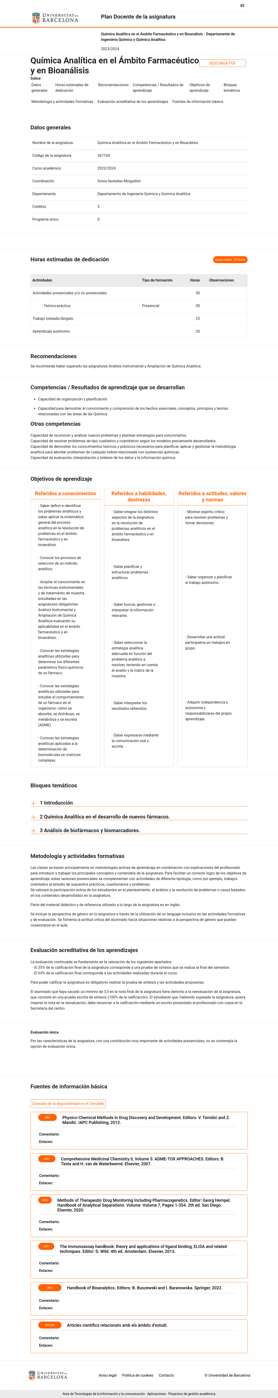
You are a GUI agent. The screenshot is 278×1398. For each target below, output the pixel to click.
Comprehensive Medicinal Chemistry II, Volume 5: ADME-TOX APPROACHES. (133, 1158)
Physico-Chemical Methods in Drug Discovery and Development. (122, 1117)
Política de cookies (137, 1375)
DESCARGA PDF (222, 63)
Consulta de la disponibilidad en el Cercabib (68, 1103)
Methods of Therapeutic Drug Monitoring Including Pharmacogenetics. (123, 1200)
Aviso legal (108, 1375)
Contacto (166, 1375)
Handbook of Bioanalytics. (91, 1287)
